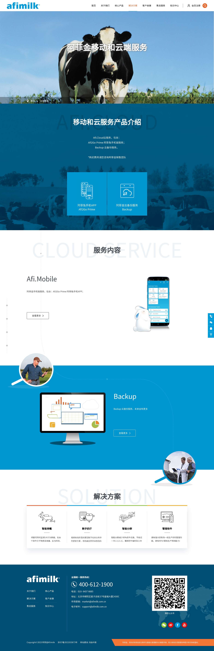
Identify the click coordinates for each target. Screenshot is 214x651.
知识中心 (174, 6)
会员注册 (196, 6)
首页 (93, 6)
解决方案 (133, 6)
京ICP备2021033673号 (67, 642)
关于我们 (105, 6)
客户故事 (146, 6)
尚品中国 (92, 642)
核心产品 (119, 6)
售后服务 (160, 6)
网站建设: (84, 642)
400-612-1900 (96, 584)
